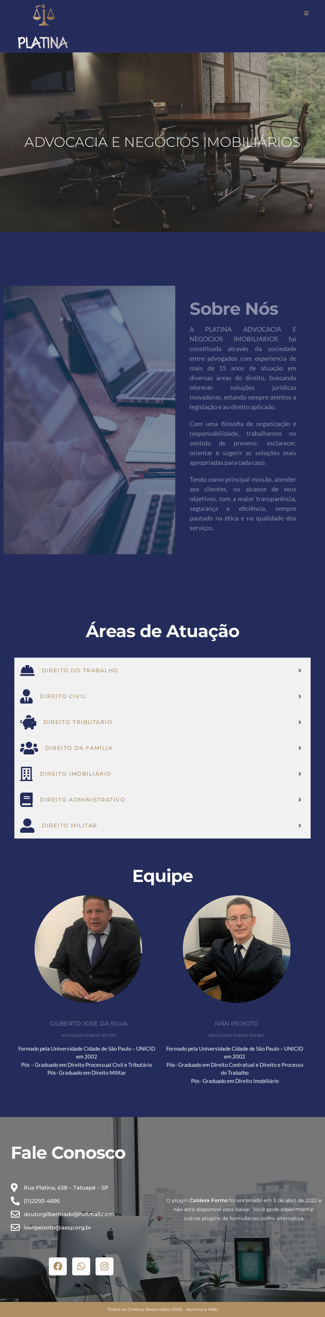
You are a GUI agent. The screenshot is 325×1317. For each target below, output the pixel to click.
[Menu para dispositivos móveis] (306, 13)
